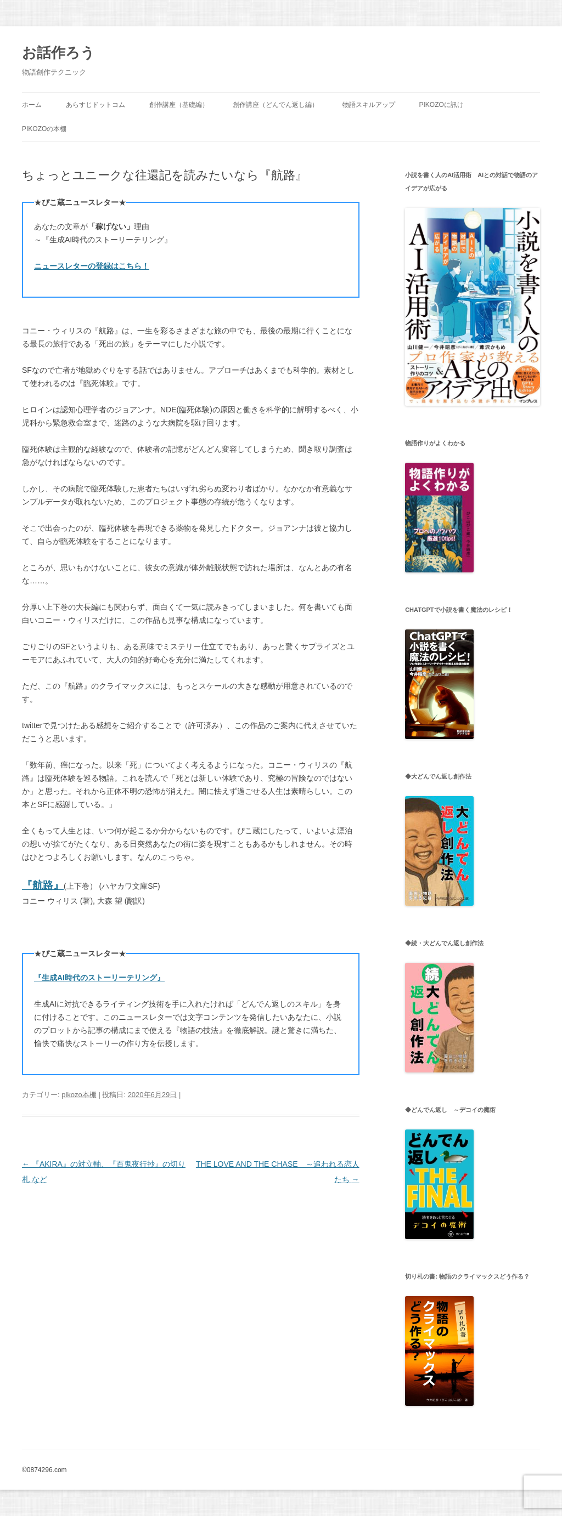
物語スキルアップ (368, 105)
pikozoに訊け (441, 105)
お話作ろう (58, 52)
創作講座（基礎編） (179, 105)
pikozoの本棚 (44, 129)
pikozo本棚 (79, 1095)
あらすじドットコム (95, 105)
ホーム (32, 105)
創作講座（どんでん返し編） (275, 105)
